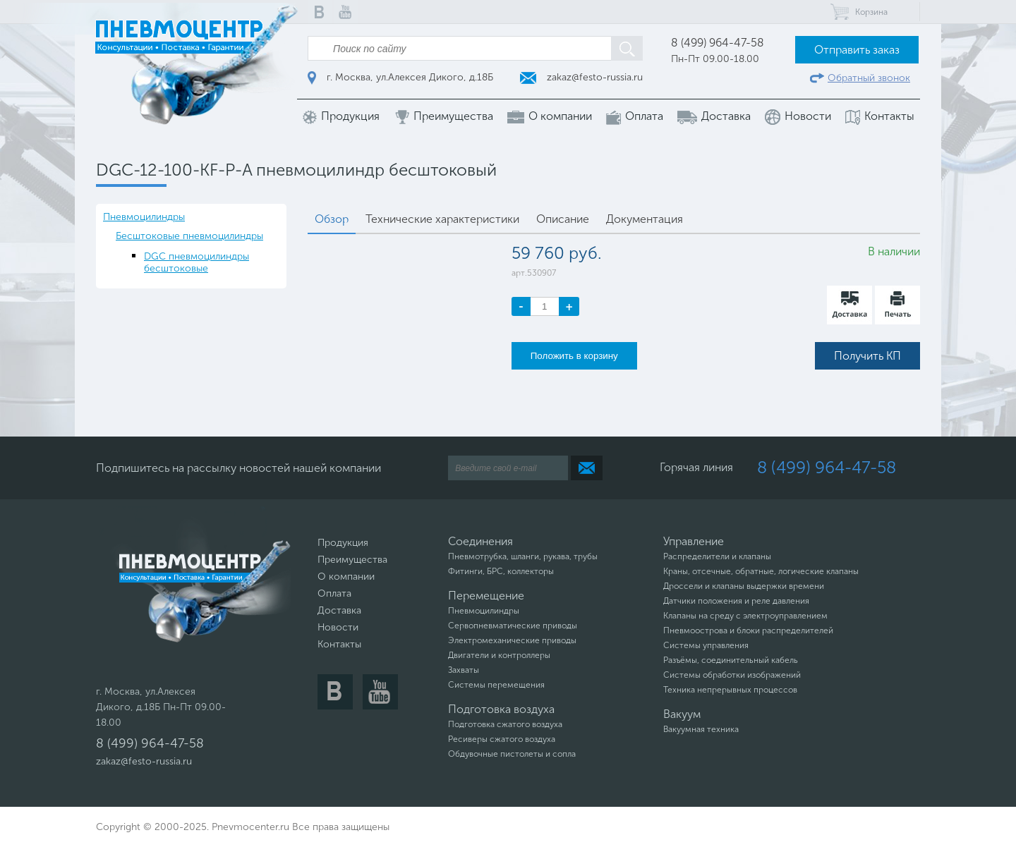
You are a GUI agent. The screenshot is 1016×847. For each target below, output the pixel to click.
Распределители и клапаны (717, 556)
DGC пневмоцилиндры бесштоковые (196, 262)
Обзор (332, 219)
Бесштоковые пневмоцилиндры (189, 236)
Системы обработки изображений (732, 675)
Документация (644, 219)
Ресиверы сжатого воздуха (501, 739)
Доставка (714, 116)
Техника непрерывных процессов (730, 690)
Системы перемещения (496, 685)
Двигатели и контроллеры (499, 655)
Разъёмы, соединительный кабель (730, 660)
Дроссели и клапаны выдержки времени (743, 586)
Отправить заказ (857, 49)
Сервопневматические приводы (512, 625)
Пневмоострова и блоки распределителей (748, 630)
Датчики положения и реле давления (736, 601)
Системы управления (706, 645)
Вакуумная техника (701, 729)
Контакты (879, 116)
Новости (798, 117)
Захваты (463, 670)
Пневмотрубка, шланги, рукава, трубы (523, 556)
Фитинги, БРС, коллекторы (501, 571)
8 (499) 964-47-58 (717, 42)
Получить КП (867, 355)
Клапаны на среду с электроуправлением (745, 616)
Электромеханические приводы (512, 640)
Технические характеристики (442, 219)
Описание (562, 219)
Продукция (341, 116)
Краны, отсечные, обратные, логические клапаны (761, 571)
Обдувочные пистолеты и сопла (512, 754)
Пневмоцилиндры (144, 217)
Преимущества (443, 116)
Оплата (634, 116)
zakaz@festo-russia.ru (581, 77)
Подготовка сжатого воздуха (505, 724)
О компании (549, 116)
